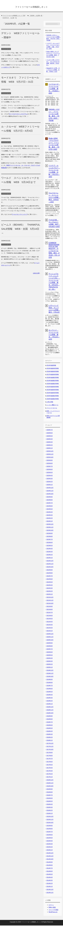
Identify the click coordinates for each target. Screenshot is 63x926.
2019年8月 (49, 683)
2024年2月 (49, 518)
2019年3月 (49, 698)
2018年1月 (49, 741)
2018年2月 (49, 738)
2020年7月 (49, 649)
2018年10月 (49, 713)
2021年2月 (49, 628)
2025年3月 (49, 479)
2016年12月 (49, 780)
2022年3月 (49, 588)
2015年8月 (49, 829)
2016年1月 (49, 814)
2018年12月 (49, 707)
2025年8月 (49, 464)
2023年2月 (49, 555)
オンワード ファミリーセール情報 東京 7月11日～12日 (54, 335)
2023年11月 (49, 528)
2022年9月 (49, 570)
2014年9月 (49, 862)
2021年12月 (49, 598)
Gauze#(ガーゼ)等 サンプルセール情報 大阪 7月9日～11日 (53, 70)
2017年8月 (49, 756)
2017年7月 (49, 759)
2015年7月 (49, 832)
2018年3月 (49, 735)
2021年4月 (49, 622)
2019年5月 (49, 692)
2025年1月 (49, 485)
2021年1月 (49, 631)
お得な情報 (50, 402)
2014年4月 (49, 878)
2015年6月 (49, 835)
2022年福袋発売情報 (53, 387)
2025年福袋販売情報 (53, 396)
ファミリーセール (6, 49)
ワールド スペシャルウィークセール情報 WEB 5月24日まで (20, 191)
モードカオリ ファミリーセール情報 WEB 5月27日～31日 (21, 82)
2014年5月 (49, 875)
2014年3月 (49, 881)
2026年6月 (49, 433)
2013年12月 (49, 890)
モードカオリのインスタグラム (18, 118)
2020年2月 (49, 665)
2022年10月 (49, 567)
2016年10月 (49, 786)
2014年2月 (49, 884)
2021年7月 (49, 613)
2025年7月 (49, 467)
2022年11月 (49, 564)
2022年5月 (49, 582)
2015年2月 (49, 847)
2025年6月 (49, 470)
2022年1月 (49, 595)
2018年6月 (49, 725)
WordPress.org (53, 912)
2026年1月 (49, 448)
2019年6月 (49, 689)
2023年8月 (49, 537)
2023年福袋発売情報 (53, 390)
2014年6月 (49, 872)
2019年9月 (49, 680)
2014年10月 (49, 859)
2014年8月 (49, 865)
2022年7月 (49, 576)
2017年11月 (49, 747)
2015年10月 (49, 823)
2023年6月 (49, 543)
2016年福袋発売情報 (53, 372)
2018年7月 (49, 722)
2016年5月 (49, 802)
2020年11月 (49, 637)
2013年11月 (49, 893)
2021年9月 (49, 607)
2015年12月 (49, 817)
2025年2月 (49, 482)
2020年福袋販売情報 (53, 384)
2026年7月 (49, 430)
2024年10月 (49, 494)
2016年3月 (49, 808)
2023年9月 (49, 534)
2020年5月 (49, 655)
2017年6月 (49, 762)
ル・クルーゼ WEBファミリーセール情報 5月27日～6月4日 (20, 135)
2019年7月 (49, 686)
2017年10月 (49, 750)
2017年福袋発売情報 (53, 375)
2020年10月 (49, 640)
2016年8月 (49, 792)
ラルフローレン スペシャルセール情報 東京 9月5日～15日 (54, 198)
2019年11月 (49, 674)
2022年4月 (49, 585)
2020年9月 (49, 643)
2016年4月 (49, 805)
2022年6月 (49, 579)
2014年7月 (49, 868)
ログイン (51, 905)
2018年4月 (49, 731)
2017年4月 (49, 768)
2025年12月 (49, 451)
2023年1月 (49, 558)
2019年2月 (49, 701)
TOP (14, 16)
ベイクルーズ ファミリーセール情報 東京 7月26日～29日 (54, 89)
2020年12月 (49, 634)
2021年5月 (49, 619)
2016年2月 (49, 811)
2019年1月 (49, 704)
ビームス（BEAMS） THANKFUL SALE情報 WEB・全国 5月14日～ (16, 242)
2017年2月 (49, 774)
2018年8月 (49, 719)
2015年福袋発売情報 (53, 369)
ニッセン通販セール (52, 405)
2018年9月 (49, 716)
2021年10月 (49, 604)
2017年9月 (49, 753)
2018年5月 (49, 728)
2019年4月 (49, 695)
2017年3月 (49, 771)
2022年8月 (49, 573)
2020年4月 (49, 658)
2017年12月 (49, 744)
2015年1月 (49, 850)
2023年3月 (49, 552)
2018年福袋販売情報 (53, 378)
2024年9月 (49, 497)
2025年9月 (49, 461)
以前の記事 (36, 286)
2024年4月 (49, 512)
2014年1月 (49, 887)
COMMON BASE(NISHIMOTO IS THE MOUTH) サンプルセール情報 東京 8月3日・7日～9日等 (54, 250)
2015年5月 (49, 838)
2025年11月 (49, 454)
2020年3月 (49, 661)
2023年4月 (49, 549)
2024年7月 (49, 503)
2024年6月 (49, 506)
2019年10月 (49, 677)
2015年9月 (49, 826)
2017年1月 (49, 777)
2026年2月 (49, 445)
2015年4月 (49, 841)
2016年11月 (49, 783)
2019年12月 (49, 671)
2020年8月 (49, 646)
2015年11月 (49, 820)
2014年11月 (49, 856)
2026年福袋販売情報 (53, 399)
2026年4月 (49, 439)
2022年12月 (49, 561)
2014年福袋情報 (51, 366)
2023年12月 (49, 524)
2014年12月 (49, 853)
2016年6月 (49, 798)
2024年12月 (49, 488)
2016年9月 (49, 789)
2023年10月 (49, 531)
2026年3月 (49, 442)
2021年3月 (49, 625)
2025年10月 (49, 458)
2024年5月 (49, 509)
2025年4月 (49, 476)
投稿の (52, 908)
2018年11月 (49, 710)
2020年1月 (49, 668)
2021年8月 (49, 610)
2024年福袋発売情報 (53, 393)
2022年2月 (49, 591)
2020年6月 (49, 652)
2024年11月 (49, 491)
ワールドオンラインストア (19, 227)
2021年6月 (49, 616)
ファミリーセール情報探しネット (31, 7)
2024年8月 (49, 500)
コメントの (53, 910)
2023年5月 (49, 546)
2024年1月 (49, 521)
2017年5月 (49, 765)
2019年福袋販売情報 (53, 381)
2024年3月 (49, 515)
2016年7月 (49, 795)
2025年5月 (49, 473)
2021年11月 (49, 601)
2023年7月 (49, 540)
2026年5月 (49, 436)
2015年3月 (49, 844)
